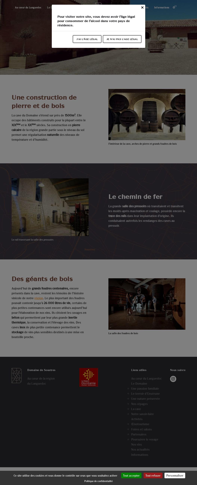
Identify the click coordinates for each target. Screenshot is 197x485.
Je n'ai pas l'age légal (122, 39)
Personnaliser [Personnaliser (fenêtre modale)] (174, 475)
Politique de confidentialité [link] (98, 481)
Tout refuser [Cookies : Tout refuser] (153, 475)
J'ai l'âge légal (87, 39)
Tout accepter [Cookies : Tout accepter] (131, 475)
